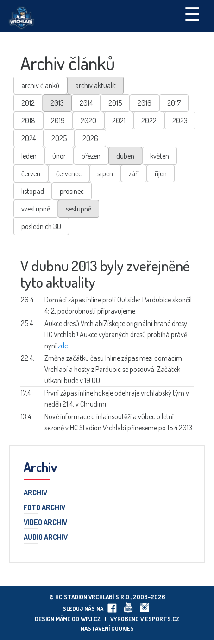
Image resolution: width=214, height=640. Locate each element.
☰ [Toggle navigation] (192, 13)
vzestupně (35, 208)
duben (125, 155)
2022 (149, 120)
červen (30, 173)
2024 (28, 138)
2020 (88, 120)
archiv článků (40, 85)
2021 (119, 120)
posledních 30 (41, 226)
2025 (59, 138)
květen (159, 155)
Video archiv (45, 522)
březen (91, 155)
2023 (180, 120)
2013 (57, 103)
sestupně (78, 208)
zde (63, 345)
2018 (28, 120)
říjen (161, 173)
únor (59, 155)
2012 (28, 103)
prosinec (72, 191)
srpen (105, 173)
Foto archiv (44, 508)
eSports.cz (162, 618)
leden (29, 155)
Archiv (35, 493)
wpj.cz (91, 618)
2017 (174, 103)
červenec (69, 173)
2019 (58, 120)
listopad (32, 191)
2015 (115, 103)
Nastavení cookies (107, 628)
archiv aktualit (95, 85)
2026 (90, 138)
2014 (86, 103)
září (134, 173)
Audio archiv (46, 537)
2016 (144, 103)
